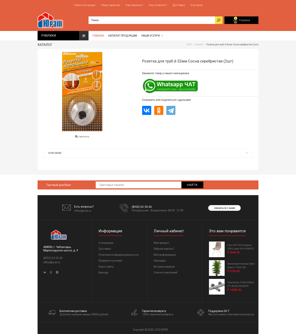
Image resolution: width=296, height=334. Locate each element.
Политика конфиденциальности (119, 253)
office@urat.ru (82, 209)
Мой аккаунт (161, 241)
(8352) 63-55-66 (142, 205)
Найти (192, 183)
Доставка (105, 247)
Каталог (45, 43)
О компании (106, 241)
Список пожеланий (165, 270)
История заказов (164, 264)
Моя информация (165, 253)
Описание (148, 151)
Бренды (103, 270)
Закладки (160, 258)
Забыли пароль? (164, 247)
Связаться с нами (224, 206)
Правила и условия (110, 258)
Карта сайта (106, 264)
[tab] (148, 151)
